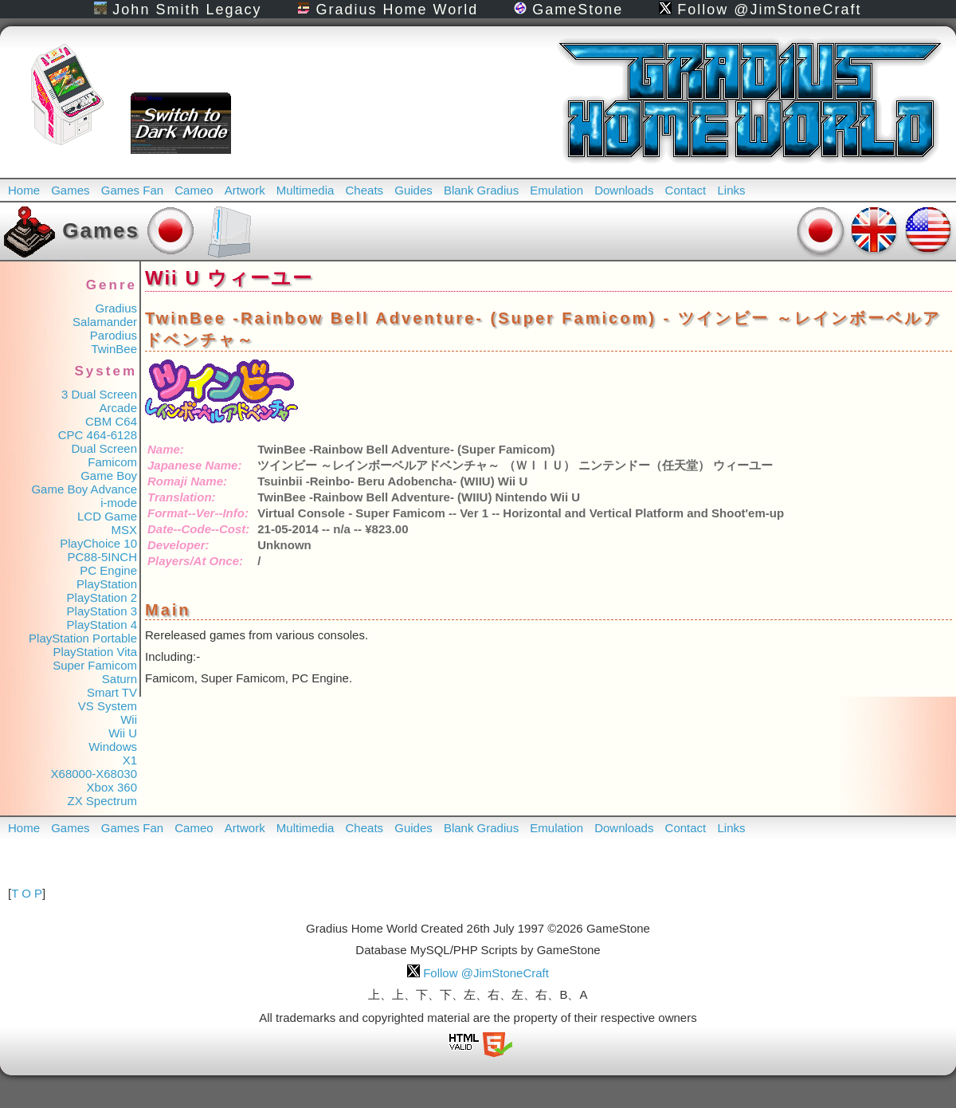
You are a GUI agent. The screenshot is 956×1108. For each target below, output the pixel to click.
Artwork (245, 190)
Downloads (623, 190)
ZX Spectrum (102, 800)
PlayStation (106, 584)
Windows (112, 746)
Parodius (113, 335)
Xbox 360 (112, 787)
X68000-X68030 (94, 773)
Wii (128, 719)
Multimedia (305, 190)
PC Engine (108, 570)
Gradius (116, 308)
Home (24, 190)
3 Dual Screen (99, 394)
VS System (107, 706)
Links (731, 190)
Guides (413, 190)
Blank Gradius (481, 190)
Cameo (193, 190)
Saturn (119, 679)
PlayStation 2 (102, 597)
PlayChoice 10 (98, 543)
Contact (686, 190)
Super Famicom (95, 665)
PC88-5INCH (102, 557)
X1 (130, 760)
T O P (26, 893)
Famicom (112, 462)
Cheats (365, 190)
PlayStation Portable (83, 638)
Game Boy (108, 475)
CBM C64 (111, 421)
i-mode (118, 502)
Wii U (122, 733)
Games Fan (132, 190)
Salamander (104, 321)
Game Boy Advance (84, 489)
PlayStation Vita (95, 651)
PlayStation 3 (102, 611)
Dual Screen (104, 448)
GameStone (568, 10)
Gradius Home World (387, 10)
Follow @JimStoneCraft (760, 10)
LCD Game (107, 516)
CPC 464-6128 (97, 435)
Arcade (118, 408)
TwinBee (114, 349)
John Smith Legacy (177, 10)
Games (70, 190)
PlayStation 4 (102, 624)
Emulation (556, 190)
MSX (124, 529)
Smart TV (112, 692)
